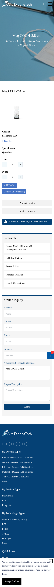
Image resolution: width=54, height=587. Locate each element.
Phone (7, 335)
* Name (8, 307)
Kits (4, 500)
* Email (8, 321)
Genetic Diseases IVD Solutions (17, 462)
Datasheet (7, 141)
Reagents (6, 505)
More (4, 481)
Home (11, 41)
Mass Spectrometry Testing (14, 519)
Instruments (7, 495)
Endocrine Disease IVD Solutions (17, 457)
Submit (27, 407)
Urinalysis (7, 538)
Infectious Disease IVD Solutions (17, 467)
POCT (5, 529)
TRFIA (5, 534)
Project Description (13, 384)
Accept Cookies (11, 581)
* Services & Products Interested (19, 363)
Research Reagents (14, 274)
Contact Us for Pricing (14, 191)
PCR (4, 524)
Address (8, 349)
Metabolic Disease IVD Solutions (17, 472)
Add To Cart (9, 185)
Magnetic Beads (27, 45)
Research (21, 41)
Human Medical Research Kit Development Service (19, 248)
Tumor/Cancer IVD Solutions (16, 476)
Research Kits (12, 266)
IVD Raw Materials (15, 258)
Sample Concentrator (38, 41)
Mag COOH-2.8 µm (27, 373)
